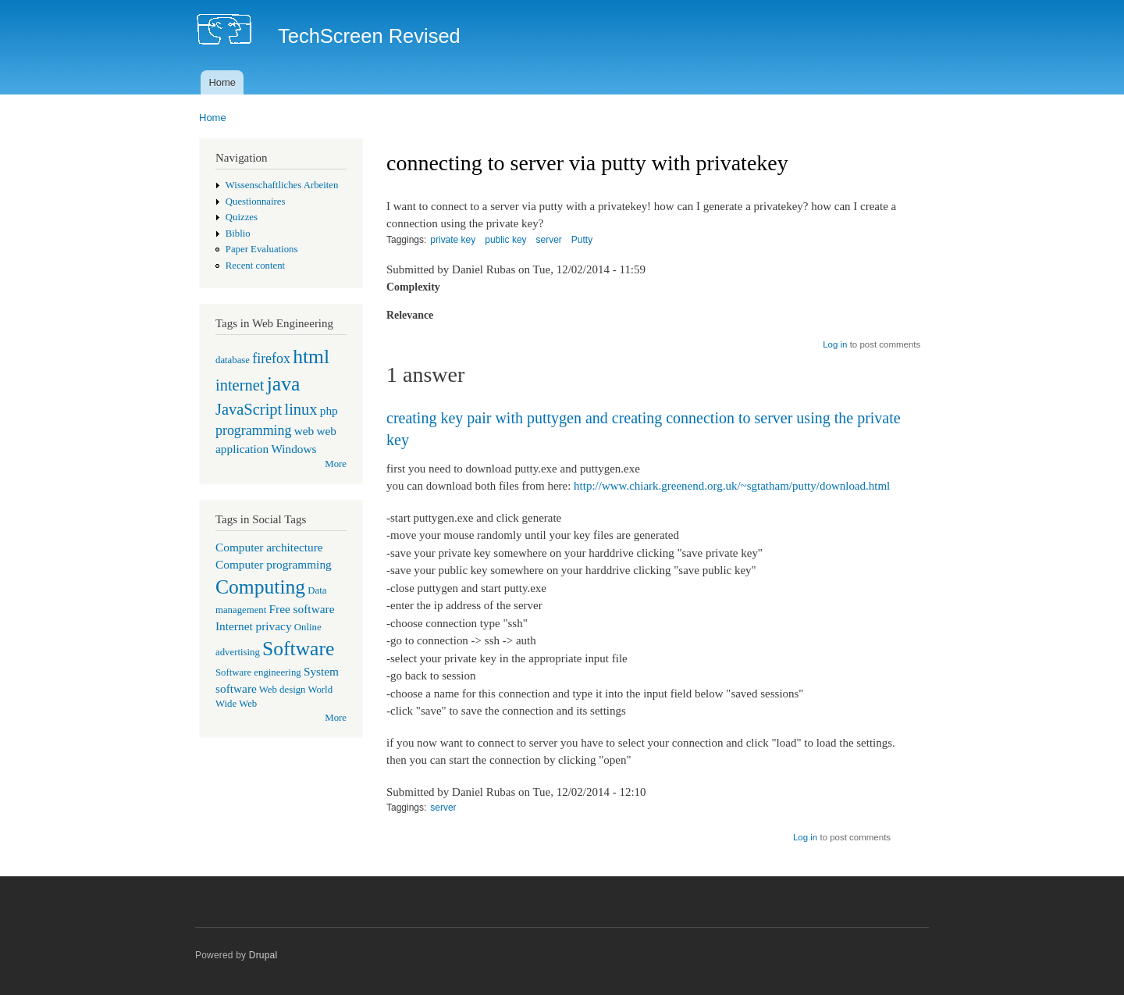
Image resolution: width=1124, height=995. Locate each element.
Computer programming (273, 564)
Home (222, 82)
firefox (271, 358)
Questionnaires (256, 201)
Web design (282, 689)
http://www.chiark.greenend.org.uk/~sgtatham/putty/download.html (732, 486)
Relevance (409, 315)
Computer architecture (269, 547)
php (329, 410)
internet (240, 385)
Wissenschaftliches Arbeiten (282, 185)
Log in (835, 344)
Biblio (238, 233)
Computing (260, 587)
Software (298, 648)
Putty (581, 239)
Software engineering (258, 672)
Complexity (413, 287)
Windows (293, 448)
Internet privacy (253, 626)
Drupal (263, 955)
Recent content (255, 265)
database (232, 360)
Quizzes (242, 217)
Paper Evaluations (262, 249)
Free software (302, 608)
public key (505, 239)
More (336, 463)
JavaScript (248, 409)
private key (452, 239)
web (304, 430)
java (284, 384)
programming (253, 430)
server (549, 239)
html (311, 356)
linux (300, 409)
